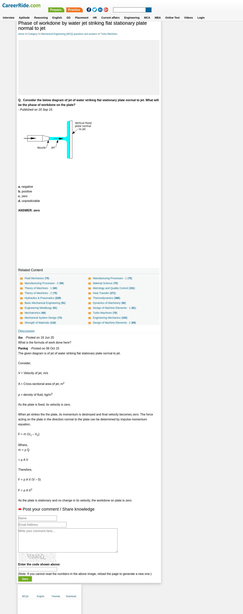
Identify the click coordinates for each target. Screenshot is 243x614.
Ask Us (135, 591)
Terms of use (119, 591)
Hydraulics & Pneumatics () (43, 298)
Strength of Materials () (40, 322)
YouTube (148, 591)
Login (201, 13)
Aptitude (24, 13)
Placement (81, 13)
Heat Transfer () (104, 293)
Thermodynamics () (106, 298)
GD (68, 13)
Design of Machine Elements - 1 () (114, 307)
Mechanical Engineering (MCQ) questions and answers (69, 34)
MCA (147, 13)
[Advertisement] (88, 67)
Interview (8, 13)
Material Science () (105, 283)
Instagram (163, 591)
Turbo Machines (109, 34)
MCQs (169, 29)
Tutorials (200, 29)
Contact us (102, 591)
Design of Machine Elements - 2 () (114, 322)
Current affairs (110, 13)
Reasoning (41, 13)
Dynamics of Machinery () (109, 302)
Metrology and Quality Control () (114, 288)
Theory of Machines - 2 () (41, 293)
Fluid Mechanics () (37, 278)
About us (87, 591)
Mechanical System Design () (43, 317)
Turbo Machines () (105, 312)
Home (21, 34)
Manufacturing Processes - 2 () (44, 283)
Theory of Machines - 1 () (41, 288)
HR (95, 13)
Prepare (145, 5)
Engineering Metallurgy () (41, 307)
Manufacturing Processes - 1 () (112, 278)
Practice (163, 5)
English (57, 13)
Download (215, 29)
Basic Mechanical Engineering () (45, 302)
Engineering (132, 13)
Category (32, 34)
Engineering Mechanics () (110, 317)
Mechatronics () (35, 312)
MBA (158, 13)
